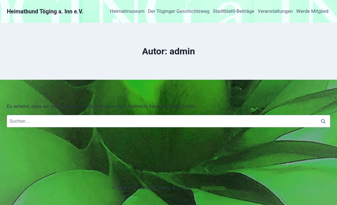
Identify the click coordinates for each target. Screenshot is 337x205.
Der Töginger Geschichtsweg (178, 11)
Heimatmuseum (127, 11)
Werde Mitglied (312, 11)
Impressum (213, 187)
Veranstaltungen (275, 11)
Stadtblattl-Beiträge (233, 11)
